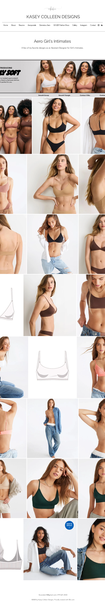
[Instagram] (99, 25)
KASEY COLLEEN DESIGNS (53, 16)
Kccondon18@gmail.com (47, 595)
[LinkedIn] (102, 25)
